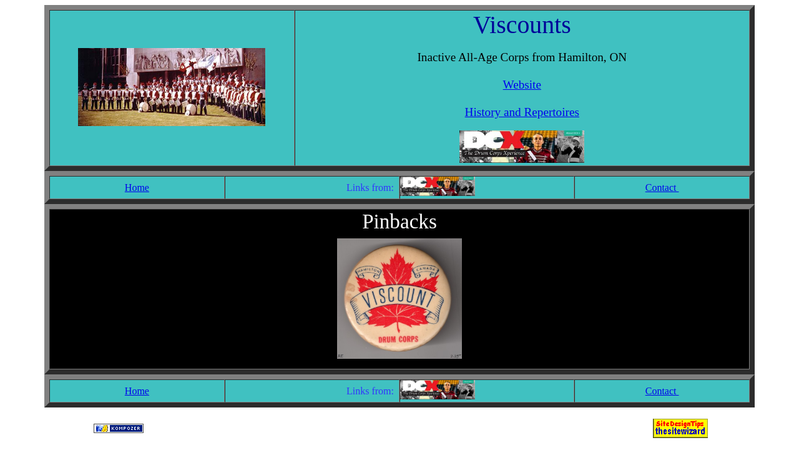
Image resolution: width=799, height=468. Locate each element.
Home (137, 187)
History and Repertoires (522, 112)
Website (522, 84)
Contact (662, 187)
